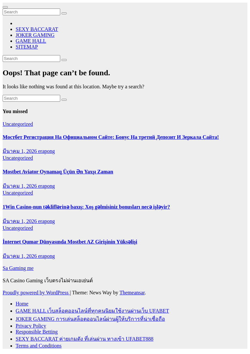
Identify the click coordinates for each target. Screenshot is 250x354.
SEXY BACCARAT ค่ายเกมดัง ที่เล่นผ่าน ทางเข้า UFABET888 (84, 339)
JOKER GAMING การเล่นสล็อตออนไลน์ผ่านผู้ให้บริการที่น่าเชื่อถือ (90, 319)
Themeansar (132, 292)
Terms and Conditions (39, 345)
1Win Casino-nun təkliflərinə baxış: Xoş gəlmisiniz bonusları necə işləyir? (86, 207)
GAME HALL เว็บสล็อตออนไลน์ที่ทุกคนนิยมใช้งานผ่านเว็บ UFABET (92, 311)
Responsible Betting (37, 331)
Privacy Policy (31, 326)
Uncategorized (18, 124)
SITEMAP (27, 47)
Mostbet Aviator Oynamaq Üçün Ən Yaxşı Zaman (58, 171)
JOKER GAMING (35, 35)
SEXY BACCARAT (37, 29)
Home (22, 303)
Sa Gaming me (18, 268)
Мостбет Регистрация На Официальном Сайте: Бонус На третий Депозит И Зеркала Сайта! (111, 137)
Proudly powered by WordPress (36, 292)
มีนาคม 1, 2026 (20, 151)
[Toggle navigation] (5, 7)
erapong (46, 151)
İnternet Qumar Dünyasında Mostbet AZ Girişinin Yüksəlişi (70, 241)
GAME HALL (31, 41)
